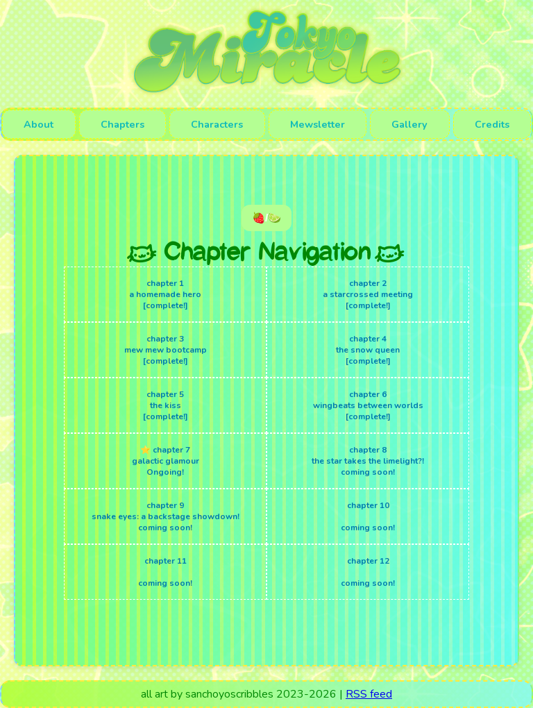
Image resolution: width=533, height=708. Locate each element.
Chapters (122, 124)
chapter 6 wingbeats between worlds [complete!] (368, 405)
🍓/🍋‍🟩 (266, 218)
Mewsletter (317, 124)
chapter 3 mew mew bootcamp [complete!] (165, 349)
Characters (217, 124)
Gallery (409, 124)
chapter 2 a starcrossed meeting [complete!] (368, 294)
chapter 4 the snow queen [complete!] (368, 349)
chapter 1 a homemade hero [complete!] (165, 294)
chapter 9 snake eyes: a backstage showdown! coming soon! (165, 516)
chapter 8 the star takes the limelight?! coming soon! (368, 461)
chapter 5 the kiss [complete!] (165, 405)
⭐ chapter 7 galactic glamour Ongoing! (165, 461)
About (38, 124)
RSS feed (369, 694)
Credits (492, 124)
